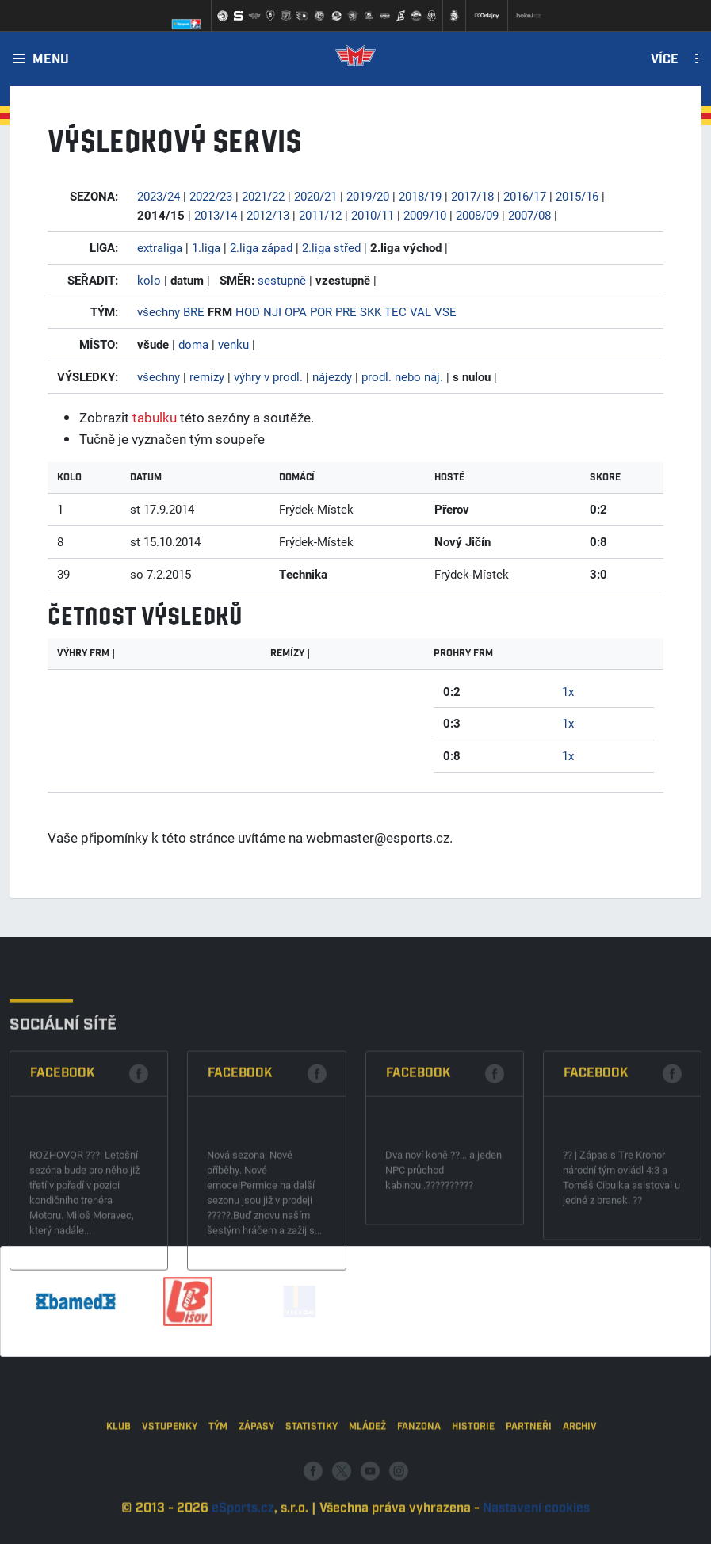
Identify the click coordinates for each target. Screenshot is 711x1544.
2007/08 (529, 215)
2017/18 (472, 196)
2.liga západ (261, 247)
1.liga (206, 247)
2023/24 (158, 196)
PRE (346, 311)
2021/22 (263, 196)
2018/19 (420, 196)
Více (665, 60)
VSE (445, 311)
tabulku (154, 417)
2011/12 (320, 215)
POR (321, 311)
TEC (395, 311)
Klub (118, 1500)
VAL (420, 311)
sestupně (282, 280)
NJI (272, 311)
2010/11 (372, 215)
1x (568, 691)
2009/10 (424, 215)
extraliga (159, 247)
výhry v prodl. (268, 376)
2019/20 (367, 196)
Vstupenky (169, 1500)
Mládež (367, 1500)
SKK (370, 311)
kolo (149, 280)
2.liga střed (331, 247)
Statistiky (311, 1500)
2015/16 (577, 196)
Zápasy (256, 1500)
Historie (473, 1500)
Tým (217, 1500)
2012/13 (268, 215)
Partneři (529, 1500)
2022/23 (210, 196)
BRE (194, 311)
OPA (296, 311)
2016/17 (524, 196)
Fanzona (419, 1500)
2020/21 (315, 196)
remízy (206, 376)
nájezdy (332, 376)
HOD (247, 311)
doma (193, 344)
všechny (158, 311)
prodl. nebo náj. (402, 376)
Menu (50, 60)
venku (233, 344)
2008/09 (477, 215)
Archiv (580, 1500)
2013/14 (215, 215)
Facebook (62, 1204)
